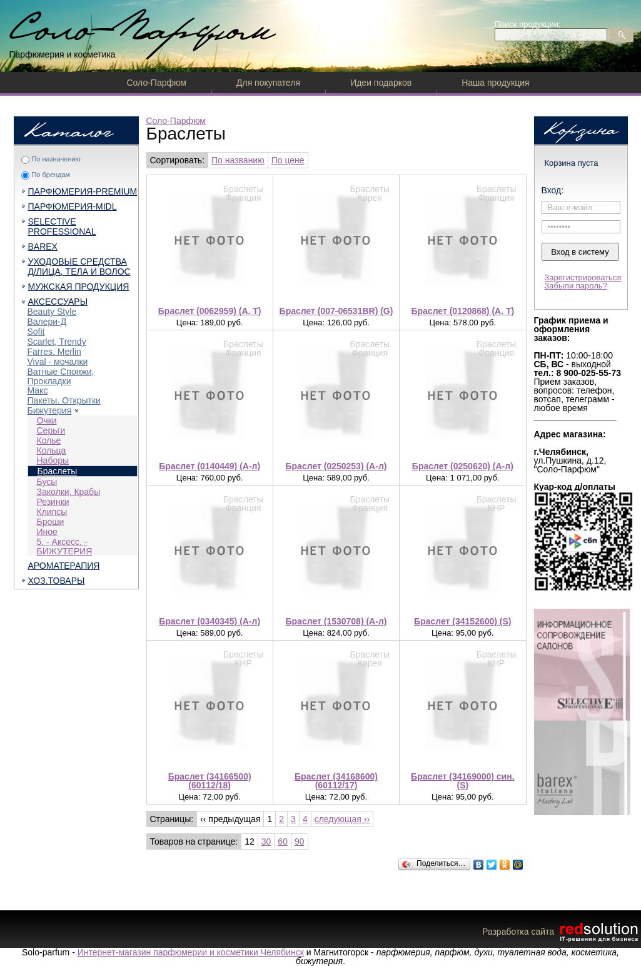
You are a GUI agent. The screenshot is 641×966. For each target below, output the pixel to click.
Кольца (51, 450)
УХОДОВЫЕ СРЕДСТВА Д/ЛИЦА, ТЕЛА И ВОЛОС (79, 267)
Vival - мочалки (58, 362)
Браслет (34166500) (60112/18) (209, 780)
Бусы (47, 482)
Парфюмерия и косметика (62, 54)
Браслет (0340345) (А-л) (209, 621)
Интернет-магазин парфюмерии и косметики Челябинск (191, 952)
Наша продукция (495, 83)
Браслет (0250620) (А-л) (462, 466)
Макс (38, 390)
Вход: (553, 190)
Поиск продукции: (528, 24)
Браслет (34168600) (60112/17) (336, 780)
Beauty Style (52, 312)
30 (266, 841)
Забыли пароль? (576, 285)
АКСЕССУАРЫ (58, 302)
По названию (238, 160)
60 (283, 841)
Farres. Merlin (54, 352)
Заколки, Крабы (69, 492)
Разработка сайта (561, 932)
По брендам (50, 174)
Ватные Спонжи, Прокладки (61, 376)
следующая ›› (342, 819)
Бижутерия (50, 410)
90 (300, 841)
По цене (288, 160)
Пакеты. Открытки (64, 400)
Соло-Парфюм (156, 83)
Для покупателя (268, 83)
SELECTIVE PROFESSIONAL (62, 226)
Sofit (36, 332)
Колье (49, 440)
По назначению (55, 159)
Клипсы (52, 512)
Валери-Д (47, 322)
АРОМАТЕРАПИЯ (64, 566)
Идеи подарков (380, 83)
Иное (47, 532)
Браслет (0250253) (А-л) (336, 466)
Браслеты (58, 471)
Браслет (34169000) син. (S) (462, 780)
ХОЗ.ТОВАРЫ (56, 581)
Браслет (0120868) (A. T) (462, 311)
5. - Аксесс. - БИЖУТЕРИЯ (65, 546)
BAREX (43, 247)
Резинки (53, 502)
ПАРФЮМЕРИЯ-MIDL (72, 206)
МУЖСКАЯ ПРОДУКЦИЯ (78, 287)
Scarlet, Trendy (57, 342)
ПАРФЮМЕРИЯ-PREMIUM (83, 191)
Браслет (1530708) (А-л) (336, 621)
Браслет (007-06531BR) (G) (336, 311)
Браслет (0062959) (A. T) (209, 311)
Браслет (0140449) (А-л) (209, 466)
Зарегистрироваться (583, 277)
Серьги (51, 430)
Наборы (53, 460)
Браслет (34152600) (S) (462, 621)
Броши (50, 522)
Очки (47, 420)
